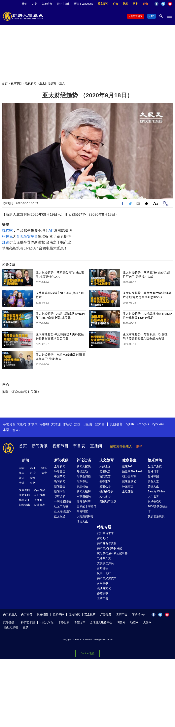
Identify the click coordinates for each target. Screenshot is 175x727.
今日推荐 (39, 495)
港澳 (33, 468)
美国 (21, 473)
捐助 (125, 3)
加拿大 (33, 424)
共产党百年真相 (107, 543)
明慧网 (121, 622)
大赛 (34, 3)
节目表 (79, 446)
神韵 (24, 3)
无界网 (147, 622)
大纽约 (21, 424)
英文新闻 (103, 3)
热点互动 (82, 471)
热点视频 (39, 490)
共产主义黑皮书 (107, 578)
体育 (44, 473)
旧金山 (87, 424)
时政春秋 (82, 481)
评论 (21, 478)
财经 (33, 478)
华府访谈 (59, 496)
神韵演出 (24, 505)
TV (152, 16)
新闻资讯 (40, 446)
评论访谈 (84, 460)
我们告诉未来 (105, 533)
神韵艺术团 (28, 622)
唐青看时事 (84, 501)
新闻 (25, 460)
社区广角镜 (61, 506)
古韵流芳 (105, 476)
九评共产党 (104, 558)
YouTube (170, 4)
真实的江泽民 (105, 563)
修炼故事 (102, 593)
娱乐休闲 (155, 460)
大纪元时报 (46, 622)
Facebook (156, 4)
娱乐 (44, 468)
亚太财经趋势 (47, 83)
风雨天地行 (104, 573)
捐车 (135, 3)
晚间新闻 (59, 481)
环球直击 (59, 471)
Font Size (155, 203)
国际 (21, 468)
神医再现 (127, 486)
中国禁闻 (59, 476)
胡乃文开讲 (129, 476)
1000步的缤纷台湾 (158, 509)
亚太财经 (59, 516)
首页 (5, 83)
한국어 (17, 430)
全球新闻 (59, 466)
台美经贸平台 (27, 236)
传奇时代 (102, 538)
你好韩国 (153, 476)
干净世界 (63, 622)
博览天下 (24, 500)
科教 (33, 482)
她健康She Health (133, 471)
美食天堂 (153, 481)
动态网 (134, 622)
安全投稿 (89, 614)
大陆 (21, 482)
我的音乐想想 (156, 516)
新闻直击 (59, 486)
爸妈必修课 (106, 491)
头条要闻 (24, 490)
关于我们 (26, 614)
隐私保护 (58, 614)
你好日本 (153, 471)
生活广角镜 (155, 466)
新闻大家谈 (84, 466)
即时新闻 (24, 495)
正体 (59, 3)
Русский (158, 424)
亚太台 (100, 424)
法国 (77, 424)
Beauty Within (156, 491)
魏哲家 (7, 230)
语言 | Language (83, 3)
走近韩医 (127, 491)
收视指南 (42, 614)
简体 (67, 3)
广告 (115, 3)
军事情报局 (84, 496)
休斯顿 (67, 424)
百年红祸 (102, 568)
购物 (145, 3)
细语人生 (82, 521)
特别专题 (104, 527)
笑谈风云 (105, 471)
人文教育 (106, 460)
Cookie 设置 (87, 653)
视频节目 (16, 83)
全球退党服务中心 (101, 622)
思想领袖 (82, 486)
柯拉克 (7, 236)
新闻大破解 (84, 491)
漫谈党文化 (104, 588)
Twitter (163, 4)
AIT (51, 230)
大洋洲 (56, 424)
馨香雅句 (105, 481)
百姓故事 (102, 583)
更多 (25, 627)
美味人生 (153, 486)
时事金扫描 (84, 476)
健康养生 (129, 460)
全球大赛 (39, 505)
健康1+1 (127, 466)
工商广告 (102, 598)
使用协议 (74, 614)
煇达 (5, 242)
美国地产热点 (107, 501)
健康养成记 (129, 481)
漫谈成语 (105, 486)
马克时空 (82, 511)
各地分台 (47, 3)
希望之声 (79, 622)
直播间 (96, 446)
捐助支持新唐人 (121, 446)
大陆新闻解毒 (85, 516)
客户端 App (139, 614)
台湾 (33, 473)
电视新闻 (30, 83)
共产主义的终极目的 (109, 548)
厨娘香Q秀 (154, 501)
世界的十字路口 (86, 506)
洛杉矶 (44, 424)
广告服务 (105, 614)
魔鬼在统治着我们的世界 (112, 553)
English (128, 424)
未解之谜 (105, 466)
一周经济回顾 (62, 501)
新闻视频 (61, 460)
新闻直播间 (136, 16)
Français (143, 424)
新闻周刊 (59, 491)
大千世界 (153, 496)
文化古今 (105, 496)
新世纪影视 (11, 627)
